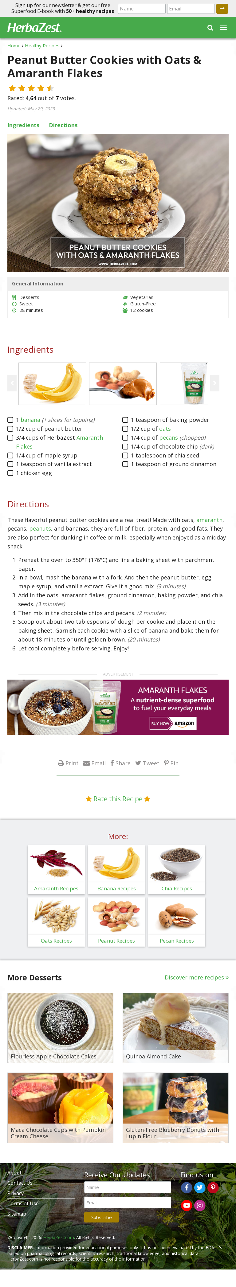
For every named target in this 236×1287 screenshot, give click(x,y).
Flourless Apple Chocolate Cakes (53, 1056)
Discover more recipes (194, 977)
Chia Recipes (177, 888)
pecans (168, 437)
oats (165, 428)
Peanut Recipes (116, 940)
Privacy (15, 1193)
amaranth (209, 520)
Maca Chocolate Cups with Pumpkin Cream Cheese (58, 1133)
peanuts (40, 528)
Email (98, 763)
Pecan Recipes (177, 940)
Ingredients (23, 125)
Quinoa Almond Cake (153, 1056)
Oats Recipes (56, 940)
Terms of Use (23, 1203)
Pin (174, 763)
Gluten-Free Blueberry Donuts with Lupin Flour (172, 1133)
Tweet (151, 763)
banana (30, 419)
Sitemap (16, 1213)
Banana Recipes (116, 888)
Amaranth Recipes (56, 888)
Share (123, 763)
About (14, 1172)
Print (72, 763)
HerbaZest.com (58, 1237)
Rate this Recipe (118, 799)
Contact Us (20, 1182)
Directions (63, 125)
